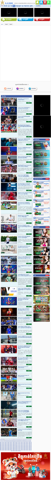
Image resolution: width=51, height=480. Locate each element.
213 (21, 445)
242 (3, 447)
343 (16, 450)
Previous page (2, 439)
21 (27, 439)
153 (21, 443)
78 (4, 441)
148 (13, 443)
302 (3, 449)
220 (0, 446)
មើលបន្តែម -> (47, 275)
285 (8, 448)
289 (14, 448)
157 (27, 443)
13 (17, 439)
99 (30, 441)
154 (22, 443)
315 (24, 449)
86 (14, 441)
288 (13, 448)
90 (19, 441)
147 (11, 443)
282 (3, 448)
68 (23, 440)
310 (16, 449)
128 (13, 442)
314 (22, 449)
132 (19, 442)
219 (30, 445)
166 (10, 444)
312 (19, 449)
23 (29, 439)
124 (7, 442)
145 (8, 443)
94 (24, 441)
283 (5, 448)
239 (30, 446)
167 (11, 444)
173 (21, 444)
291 (18, 448)
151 (18, 443)
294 (22, 448)
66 (20, 440)
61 (14, 440)
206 (10, 445)
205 (8, 445)
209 (14, 445)
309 (14, 449)
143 (5, 443)
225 (8, 446)
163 (5, 444)
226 (10, 446)
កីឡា (14, 5)
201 (2, 445)
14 (18, 439)
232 (19, 446)
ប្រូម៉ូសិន (31, 5)
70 (25, 440)
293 (21, 448)
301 (2, 449)
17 (22, 439)
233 (21, 446)
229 (14, 446)
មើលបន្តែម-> (47, 139)
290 (16, 448)
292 (19, 448)
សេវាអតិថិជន (36, 6)
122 (3, 442)
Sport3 (6, 24)
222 (3, 446)
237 (27, 446)
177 (27, 444)
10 (13, 439)
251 (18, 447)
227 (11, 446)
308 (13, 449)
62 (15, 440)
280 (0, 448)
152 (19, 443)
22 (28, 439)
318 (29, 449)
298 (29, 448)
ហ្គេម (22, 5)
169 (14, 444)
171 (18, 444)
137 (27, 442)
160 (0, 444)
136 (26, 442)
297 (27, 448)
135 (24, 442)
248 (13, 447)
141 (2, 443)
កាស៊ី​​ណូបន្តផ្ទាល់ (18, 5)
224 (7, 446)
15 (19, 439)
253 (21, 447)
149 (14, 443)
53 (4, 440)
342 (14, 450)
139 (30, 442)
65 (19, 440)
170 (16, 444)
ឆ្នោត (9, 5)
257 (27, 447)
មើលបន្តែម (38, 145)
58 (10, 440)
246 (10, 447)
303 (5, 449)
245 (8, 447)
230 (16, 446)
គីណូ (11, 5)
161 (2, 444)
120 (0, 442)
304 (7, 449)
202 (3, 445)
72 (28, 440)
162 (3, 444)
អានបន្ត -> (29, 121)
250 (16, 447)
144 (7, 443)
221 (2, 446)
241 (2, 447)
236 (26, 446)
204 (7, 445)
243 (5, 447)
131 (18, 442)
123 (5, 442)
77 (3, 441)
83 (10, 441)
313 (21, 449)
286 (10, 448)
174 (22, 444)
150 (16, 443)
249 (14, 447)
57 (9, 440)
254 (22, 447)
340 (11, 450)
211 (18, 445)
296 (26, 448)
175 (24, 444)
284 (7, 448)
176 (26, 444)
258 (29, 447)
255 (24, 447)
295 (24, 448)
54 (5, 440)
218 (29, 445)
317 (27, 449)
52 (3, 440)
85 (13, 441)
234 (22, 446)
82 (9, 441)
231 (18, 446)
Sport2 (2, 24)
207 (11, 445)
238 (29, 446)
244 (7, 447)
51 (2, 440)
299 (30, 448)
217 (27, 445)
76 (2, 441)
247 (11, 447)
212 (19, 445)
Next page (19, 450)
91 (20, 441)
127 (11, 442)
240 (0, 447)
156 (26, 443)
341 (13, 450)
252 (19, 447)
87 (15, 441)
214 (22, 445)
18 (23, 439)
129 (14, 442)
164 (7, 444)
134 (22, 442)
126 (10, 442)
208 (13, 445)
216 (26, 445)
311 (18, 449)
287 (11, 448)
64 (18, 440)
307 (11, 449)
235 (24, 446)
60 (13, 440)
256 (26, 447)
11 (14, 439)
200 (0, 445)
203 (5, 445)
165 (8, 444)
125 (8, 442)
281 (2, 448)
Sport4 (11, 24)
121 (2, 442)
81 (8, 441)
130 (16, 442)
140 (0, 443)
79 (5, 441)
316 (26, 449)
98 (29, 441)
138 (29, 442)
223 (5, 446)
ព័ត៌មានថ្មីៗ (5, 5)
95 (25, 441)
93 (23, 441)
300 (0, 449)
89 (18, 441)
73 (29, 440)
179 (30, 444)
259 (30, 447)
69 (24, 440)
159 (30, 443)
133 (21, 442)
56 (8, 440)
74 (30, 440)
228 (13, 446)
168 (13, 444)
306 (10, 449)
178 (29, 444)
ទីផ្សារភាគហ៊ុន (26, 5)
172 (19, 444)
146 (10, 443)
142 (3, 443)
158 (29, 443)
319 (30, 449)
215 (24, 445)
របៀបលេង (38, 186)
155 (24, 443)
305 (8, 449)
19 (24, 439)
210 (16, 445)
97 (28, 441)
